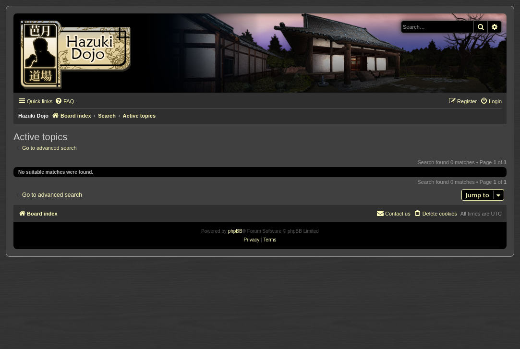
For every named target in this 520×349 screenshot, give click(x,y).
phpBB (235, 231)
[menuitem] (64, 101)
